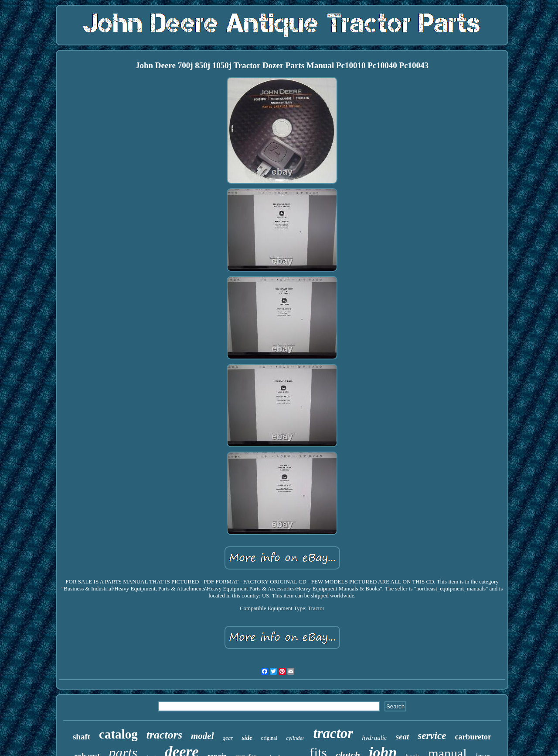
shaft (81, 736)
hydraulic (374, 737)
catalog (118, 734)
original (269, 738)
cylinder (295, 738)
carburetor (473, 736)
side (247, 737)
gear (228, 738)
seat (402, 736)
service (432, 735)
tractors (164, 734)
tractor (333, 733)
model (202, 736)
